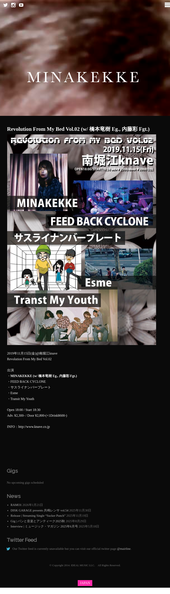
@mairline (124, 548)
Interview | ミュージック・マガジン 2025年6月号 (44, 526)
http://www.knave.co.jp (34, 426)
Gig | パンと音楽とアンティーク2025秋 (38, 521)
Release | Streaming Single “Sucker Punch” (38, 515)
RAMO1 (16, 505)
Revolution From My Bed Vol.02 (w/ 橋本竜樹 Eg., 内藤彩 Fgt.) (78, 129)
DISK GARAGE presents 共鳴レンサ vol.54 (39, 510)
